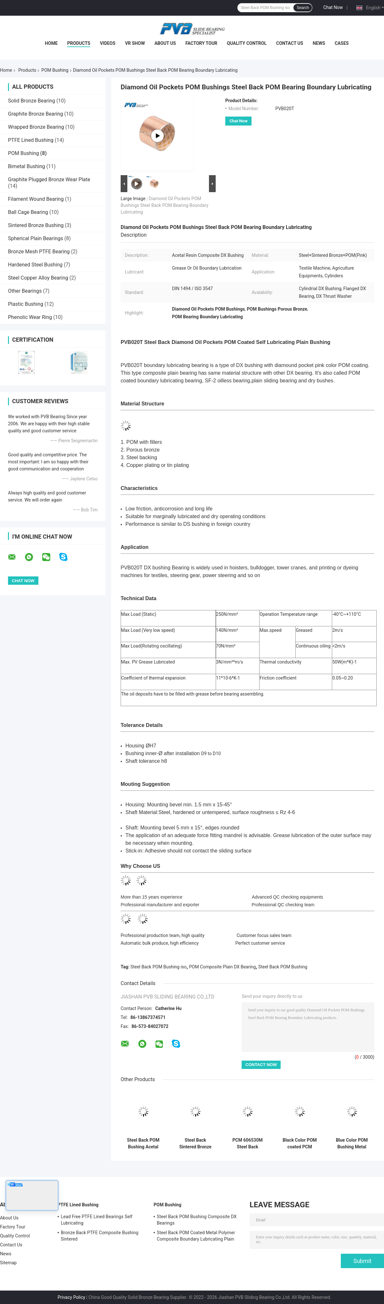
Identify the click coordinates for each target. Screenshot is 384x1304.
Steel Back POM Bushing (282, 966)
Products (78, 43)
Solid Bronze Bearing (31, 101)
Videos (108, 43)
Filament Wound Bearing (36, 199)
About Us (165, 43)
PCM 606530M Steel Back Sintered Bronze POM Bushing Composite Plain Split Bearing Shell (247, 1143)
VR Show (135, 43)
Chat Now (333, 7)
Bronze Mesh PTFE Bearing (39, 252)
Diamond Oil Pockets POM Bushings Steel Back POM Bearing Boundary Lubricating (164, 205)
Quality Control (247, 43)
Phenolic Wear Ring (30, 317)
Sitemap (8, 1262)
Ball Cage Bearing (28, 212)
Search (303, 7)
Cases (342, 43)
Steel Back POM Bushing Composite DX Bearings (197, 1220)
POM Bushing (54, 70)
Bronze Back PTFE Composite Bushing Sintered (99, 1236)
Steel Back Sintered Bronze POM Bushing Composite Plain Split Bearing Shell (195, 1143)
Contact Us (289, 43)
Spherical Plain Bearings (35, 238)
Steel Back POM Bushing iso (159, 966)
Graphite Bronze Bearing (35, 114)
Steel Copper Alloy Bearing (38, 278)
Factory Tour (202, 43)
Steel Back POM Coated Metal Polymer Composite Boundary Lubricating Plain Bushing (196, 1236)
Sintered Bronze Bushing (36, 225)
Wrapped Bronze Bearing (36, 127)
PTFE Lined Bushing (30, 140)
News (319, 43)
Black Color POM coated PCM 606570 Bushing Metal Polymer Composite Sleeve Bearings (300, 1143)
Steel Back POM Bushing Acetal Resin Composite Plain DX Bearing (143, 1143)
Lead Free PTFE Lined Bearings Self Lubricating (96, 1220)
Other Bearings (25, 291)
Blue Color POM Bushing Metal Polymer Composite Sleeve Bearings (352, 1143)
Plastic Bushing (25, 304)
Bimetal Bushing (26, 166)
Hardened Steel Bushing (35, 265)
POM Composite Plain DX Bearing (222, 966)
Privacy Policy (71, 1297)
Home (51, 43)
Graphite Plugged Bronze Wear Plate (49, 179)
